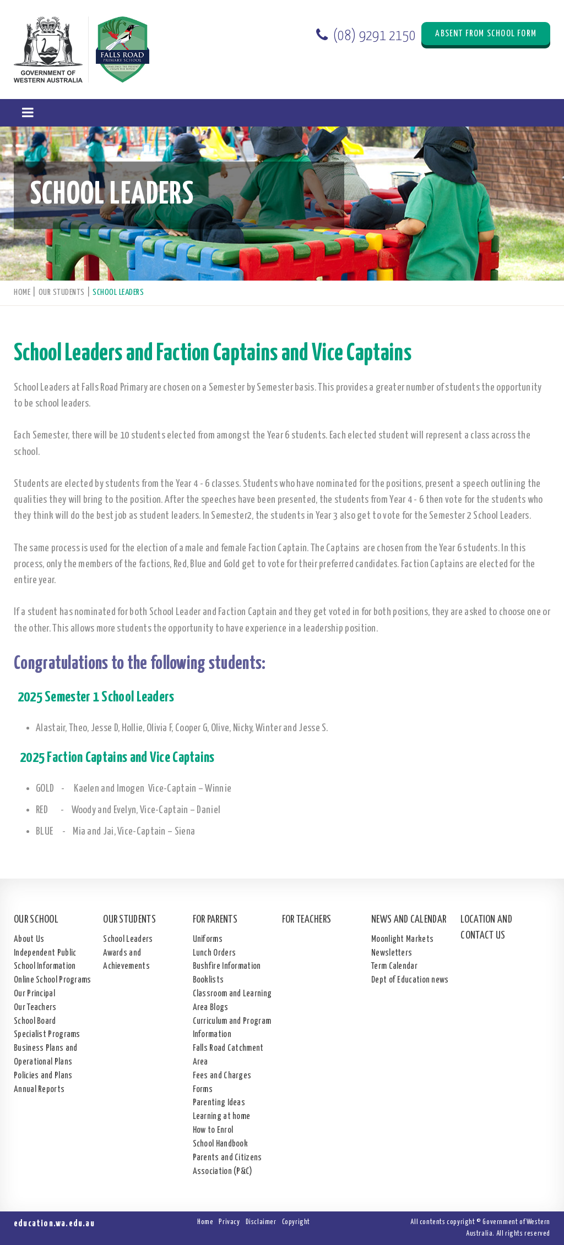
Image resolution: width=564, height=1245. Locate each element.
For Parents (215, 919)
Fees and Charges (222, 1076)
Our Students (129, 919)
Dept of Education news (410, 980)
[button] (28, 113)
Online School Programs (52, 980)
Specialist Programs (47, 1034)
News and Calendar (408, 919)
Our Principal (34, 994)
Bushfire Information (227, 966)
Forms (203, 1089)
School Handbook (220, 1144)
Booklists (208, 980)
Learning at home (222, 1116)
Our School (36, 919)
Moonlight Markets (402, 939)
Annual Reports (39, 1089)
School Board (35, 1021)
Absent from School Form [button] (485, 34)
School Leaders (128, 939)
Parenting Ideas (219, 1103)
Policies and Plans (43, 1076)
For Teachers (307, 919)
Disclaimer (261, 1222)
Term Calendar (394, 966)
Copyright (296, 1222)
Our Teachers (35, 1007)
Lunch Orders (214, 953)
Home (205, 1222)
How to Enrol (213, 1130)
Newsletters (391, 953)
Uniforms (208, 939)
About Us (29, 939)
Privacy (229, 1222)
